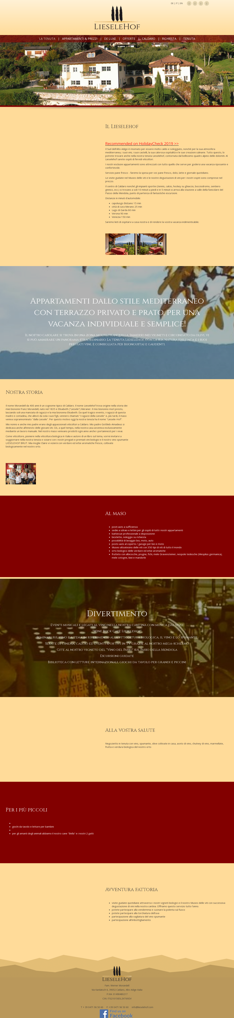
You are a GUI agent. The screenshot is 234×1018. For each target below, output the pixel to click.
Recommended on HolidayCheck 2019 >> (142, 143)
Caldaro (148, 39)
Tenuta (189, 39)
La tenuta (47, 39)
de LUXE (110, 39)
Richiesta (169, 39)
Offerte (129, 39)
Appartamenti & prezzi (79, 39)
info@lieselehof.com (142, 1007)
